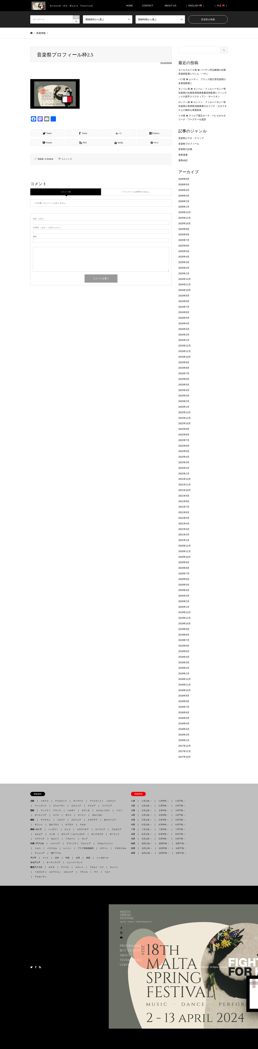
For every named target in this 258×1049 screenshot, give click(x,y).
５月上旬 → (146, 820)
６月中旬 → (163, 824)
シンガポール (102, 858)
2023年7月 (183, 373)
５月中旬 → (163, 820)
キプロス (69, 824)
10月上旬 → (147, 843)
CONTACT (147, 5)
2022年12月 (184, 412)
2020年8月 (183, 568)
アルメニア (86, 843)
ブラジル (84, 872)
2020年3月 (183, 595)
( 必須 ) (38, 219)
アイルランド (61, 801)
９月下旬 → (180, 839)
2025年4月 (183, 256)
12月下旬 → (181, 853)
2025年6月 (183, 245)
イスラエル (52, 848)
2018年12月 (184, 679)
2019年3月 (183, 662)
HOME (129, 5)
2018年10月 (184, 690)
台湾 (78, 858)
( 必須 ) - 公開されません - (47, 228)
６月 (134, 824)
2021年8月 (183, 501)
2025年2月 (183, 268)
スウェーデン (59, 806)
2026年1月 (183, 206)
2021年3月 (183, 529)
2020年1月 (183, 607)
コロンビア (68, 872)
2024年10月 (184, 290)
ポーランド (114, 834)
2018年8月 (183, 701)
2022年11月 (184, 418)
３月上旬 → (146, 810)
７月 (134, 829)
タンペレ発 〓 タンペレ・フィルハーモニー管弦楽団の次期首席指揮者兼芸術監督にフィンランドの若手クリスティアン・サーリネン (202, 92)
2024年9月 (183, 295)
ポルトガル (97, 815)
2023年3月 (183, 395)
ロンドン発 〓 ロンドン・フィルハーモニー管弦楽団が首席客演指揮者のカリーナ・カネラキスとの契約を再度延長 (202, 106)
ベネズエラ (39, 872)
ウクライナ (40, 839)
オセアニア (36, 862)
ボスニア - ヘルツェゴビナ (73, 834)
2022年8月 (183, 434)
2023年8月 (183, 367)
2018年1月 (183, 740)
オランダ (86, 810)
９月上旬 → (146, 839)
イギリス (45, 801)
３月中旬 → (163, 810)
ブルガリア (116, 829)
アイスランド (95, 801)
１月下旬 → (180, 801)
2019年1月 (183, 673)
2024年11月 (184, 284)
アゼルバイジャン (105, 843)
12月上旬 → (147, 853)
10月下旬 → (181, 843)
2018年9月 (183, 695)
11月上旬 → (147, 848)
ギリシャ (39, 824)
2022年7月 (183, 440)
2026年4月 (183, 190)
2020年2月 (183, 601)
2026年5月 (183, 184)
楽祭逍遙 (183, 154)
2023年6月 (183, 379)
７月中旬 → (163, 829)
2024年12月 (184, 279)
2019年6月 (183, 645)
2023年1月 (183, 406)
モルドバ (55, 839)
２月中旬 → (163, 806)
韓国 (88, 858)
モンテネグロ (97, 834)
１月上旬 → (146, 801)
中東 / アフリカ (38, 843)
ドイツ (119, 810)
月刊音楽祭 (204, 967)
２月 (134, 806)
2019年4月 (183, 657)
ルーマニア (100, 829)
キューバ (114, 867)
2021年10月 (184, 490)
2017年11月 (184, 751)
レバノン (67, 848)
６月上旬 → (146, 824)
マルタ (83, 824)
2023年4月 (183, 390)
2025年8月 (183, 234)
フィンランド (41, 806)
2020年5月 (183, 584)
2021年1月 (183, 540)
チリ (96, 872)
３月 (134, 810)
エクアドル (53, 872)
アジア (34, 858)
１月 (134, 801)
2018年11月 (184, 684)
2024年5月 (183, 318)
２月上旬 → (146, 806)
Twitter (31, 967)
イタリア (61, 820)
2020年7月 (183, 573)
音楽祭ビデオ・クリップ (191, 138)
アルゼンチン (40, 877)
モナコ (68, 815)
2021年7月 (183, 506)
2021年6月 (183, 512)
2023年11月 (184, 351)
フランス (57, 810)
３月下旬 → (180, 810)
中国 (67, 858)
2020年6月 (183, 579)
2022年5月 (183, 451)
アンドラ (44, 810)
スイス (56, 815)
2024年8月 (183, 301)
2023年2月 (183, 401)
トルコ (38, 848)
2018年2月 (183, 734)
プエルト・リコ (96, 867)
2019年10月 (184, 623)
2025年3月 (183, 262)
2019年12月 (184, 612)
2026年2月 (183, 201)
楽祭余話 (183, 160)
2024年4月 (183, 323)
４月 (134, 815)
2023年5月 (183, 384)
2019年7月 (183, 640)
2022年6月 (183, 445)
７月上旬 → (146, 829)
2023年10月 (184, 356)
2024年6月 (183, 312)
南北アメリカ (37, 867)
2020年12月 (184, 545)
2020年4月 (183, 590)
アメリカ (65, 867)
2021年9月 (183, 495)
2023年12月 (184, 345)
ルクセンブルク (103, 810)
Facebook (36, 967)
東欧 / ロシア (37, 829)
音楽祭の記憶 (185, 149)
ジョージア (55, 843)
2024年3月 (183, 329)
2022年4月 (183, 456)
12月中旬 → (164, 853)
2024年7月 (183, 306)
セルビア (39, 834)
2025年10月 (184, 223)
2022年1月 (183, 473)
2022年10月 (184, 423)
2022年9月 (183, 429)
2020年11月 (184, 551)
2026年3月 (183, 195)
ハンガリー (53, 829)
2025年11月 (184, 218)
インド (46, 858)
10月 (134, 843)
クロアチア (93, 820)
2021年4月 (183, 523)
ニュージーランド (75, 862)
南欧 (33, 820)
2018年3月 (183, 729)
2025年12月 (184, 212)
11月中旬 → (164, 848)
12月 (134, 853)
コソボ (52, 834)
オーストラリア (53, 862)
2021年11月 (184, 484)
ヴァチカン (45, 820)
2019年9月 (183, 629)
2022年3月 (183, 462)
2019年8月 (183, 634)
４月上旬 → (146, 815)
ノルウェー (111, 801)
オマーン (104, 848)
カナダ (51, 867)
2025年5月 (183, 251)
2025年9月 (183, 229)
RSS (40, 967)
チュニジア (40, 853)
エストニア (76, 806)
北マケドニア (110, 820)
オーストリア (41, 815)
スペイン (82, 815)
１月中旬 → (163, 801)
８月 (134, 834)
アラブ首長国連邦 (86, 848)
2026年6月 (183, 179)
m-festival (49, 159)
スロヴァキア (83, 829)
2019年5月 (183, 651)
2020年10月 (184, 557)
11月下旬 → (181, 848)
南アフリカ (56, 853)
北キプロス (54, 824)
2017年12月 (184, 745)
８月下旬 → (180, 834)
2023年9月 (183, 362)
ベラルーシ (70, 839)
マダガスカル (119, 848)
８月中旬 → (163, 834)
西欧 (33, 810)
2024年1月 (183, 340)
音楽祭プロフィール (188, 143)
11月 (134, 848)
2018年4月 (183, 723)
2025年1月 (183, 273)
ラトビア (92, 806)
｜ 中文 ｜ (221, 5)
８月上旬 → (146, 834)
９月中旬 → (163, 839)
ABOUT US (172, 5)
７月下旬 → (180, 829)
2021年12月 (184, 479)
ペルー (107, 872)
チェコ (67, 829)
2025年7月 (183, 240)
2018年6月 (183, 712)
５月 (134, 820)
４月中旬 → (163, 815)
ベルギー (71, 810)
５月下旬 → (180, 820)
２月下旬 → (180, 806)
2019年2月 (183, 668)
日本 (57, 858)
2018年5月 (183, 718)
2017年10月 (184, 757)
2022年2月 (183, 468)
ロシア (85, 839)
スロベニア (76, 820)
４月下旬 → (180, 815)
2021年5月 (183, 518)
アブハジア (70, 843)
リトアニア (107, 806)
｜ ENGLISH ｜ (195, 5)
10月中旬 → (164, 843)
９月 (134, 839)
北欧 (33, 801)
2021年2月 (183, 534)
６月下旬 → (180, 824)
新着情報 (41, 33)
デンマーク (78, 801)
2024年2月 (183, 334)
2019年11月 (184, 618)
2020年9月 (183, 562)
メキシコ (79, 867)
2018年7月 (183, 707)
